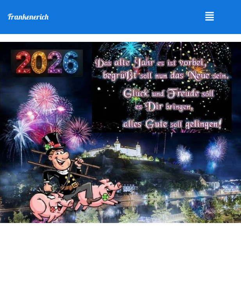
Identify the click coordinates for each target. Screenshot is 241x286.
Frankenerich (28, 17)
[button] (209, 17)
